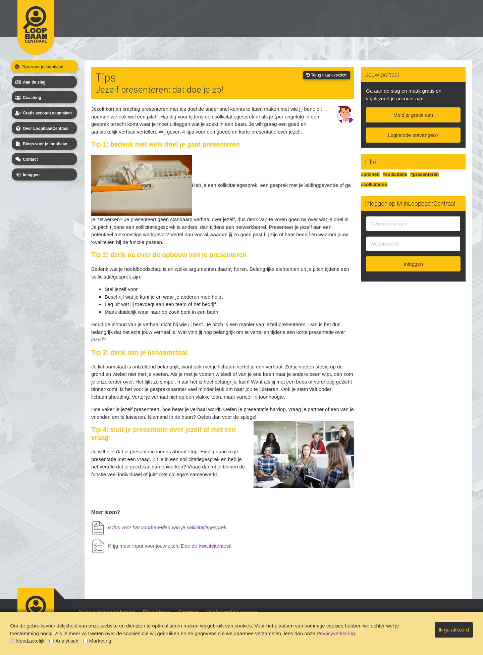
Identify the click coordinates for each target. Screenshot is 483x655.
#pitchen (370, 174)
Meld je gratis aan (413, 115)
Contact (26, 159)
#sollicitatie (395, 174)
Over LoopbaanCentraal (41, 128)
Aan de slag (29, 82)
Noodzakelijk (27, 641)
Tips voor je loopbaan (38, 66)
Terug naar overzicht (326, 75)
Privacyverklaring (336, 633)
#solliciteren (374, 184)
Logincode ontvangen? (413, 135)
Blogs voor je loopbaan (40, 144)
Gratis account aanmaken (43, 113)
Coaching (27, 97)
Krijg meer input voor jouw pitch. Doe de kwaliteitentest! (170, 546)
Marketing (97, 641)
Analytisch (63, 641)
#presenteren (424, 174)
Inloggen (27, 174)
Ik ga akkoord (454, 630)
